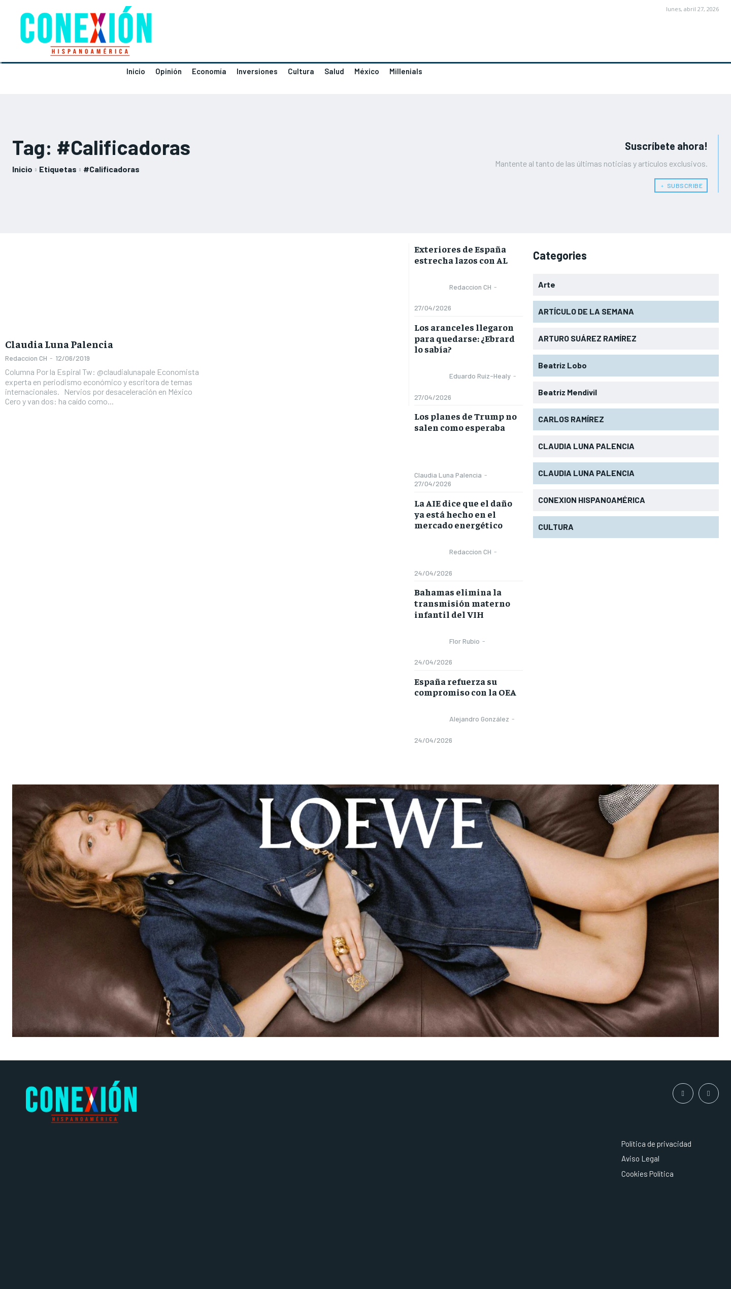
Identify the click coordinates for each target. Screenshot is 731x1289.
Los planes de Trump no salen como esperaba (465, 421)
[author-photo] (431, 287)
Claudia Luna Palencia (59, 343)
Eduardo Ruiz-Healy (480, 375)
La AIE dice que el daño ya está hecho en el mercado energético (463, 513)
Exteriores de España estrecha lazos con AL (461, 254)
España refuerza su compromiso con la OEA (465, 686)
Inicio (22, 169)
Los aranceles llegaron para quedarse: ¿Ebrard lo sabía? (464, 338)
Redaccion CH (26, 358)
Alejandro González (479, 718)
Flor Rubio (464, 641)
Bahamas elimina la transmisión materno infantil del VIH (462, 602)
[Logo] (182, 34)
